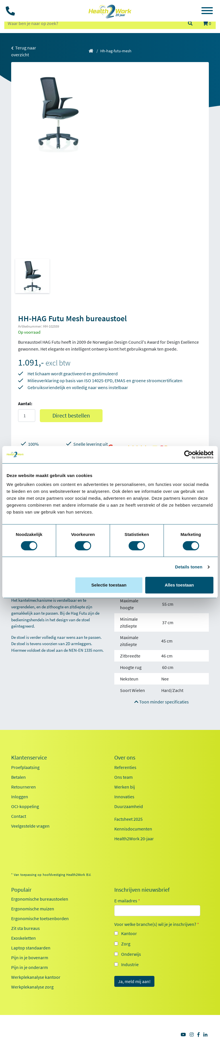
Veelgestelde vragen (30, 826)
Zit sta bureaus (25, 928)
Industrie (130, 964)
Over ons (124, 757)
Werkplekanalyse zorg (32, 987)
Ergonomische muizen (32, 909)
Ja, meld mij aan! (134, 981)
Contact (18, 816)
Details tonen (188, 566)
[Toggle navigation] (207, 11)
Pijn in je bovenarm (29, 957)
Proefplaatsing (25, 767)
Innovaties (124, 796)
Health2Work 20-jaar (134, 838)
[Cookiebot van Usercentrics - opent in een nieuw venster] (188, 454)
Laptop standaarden (30, 948)
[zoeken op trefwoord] (93, 23)
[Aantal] (26, 415)
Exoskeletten (23, 938)
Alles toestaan (179, 584)
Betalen (18, 777)
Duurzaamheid (128, 806)
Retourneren (23, 787)
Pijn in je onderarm (29, 967)
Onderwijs (131, 954)
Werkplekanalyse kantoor (35, 977)
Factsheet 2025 (128, 819)
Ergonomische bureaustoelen (39, 899)
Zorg (125, 944)
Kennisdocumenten (133, 829)
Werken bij (124, 787)
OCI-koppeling (25, 806)
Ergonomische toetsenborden (40, 918)
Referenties (125, 767)
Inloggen (19, 796)
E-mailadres (127, 900)
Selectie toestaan (109, 584)
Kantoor (129, 933)
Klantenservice (29, 757)
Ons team (123, 777)
